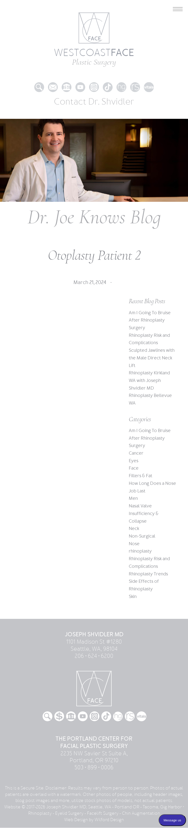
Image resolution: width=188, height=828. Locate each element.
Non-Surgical (142, 536)
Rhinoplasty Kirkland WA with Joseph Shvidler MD (149, 380)
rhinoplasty (140, 551)
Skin (133, 597)
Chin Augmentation (141, 813)
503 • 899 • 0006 (94, 767)
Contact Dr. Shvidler (94, 101)
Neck (134, 529)
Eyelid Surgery (69, 813)
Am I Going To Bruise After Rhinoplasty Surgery (150, 320)
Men (133, 499)
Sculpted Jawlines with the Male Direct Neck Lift (152, 357)
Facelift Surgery (102, 813)
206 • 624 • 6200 (94, 656)
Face (134, 468)
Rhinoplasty (40, 813)
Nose (134, 544)
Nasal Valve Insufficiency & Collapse (143, 513)
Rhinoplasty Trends (148, 574)
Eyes (133, 461)
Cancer (136, 453)
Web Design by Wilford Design (94, 819)
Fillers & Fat (140, 476)
